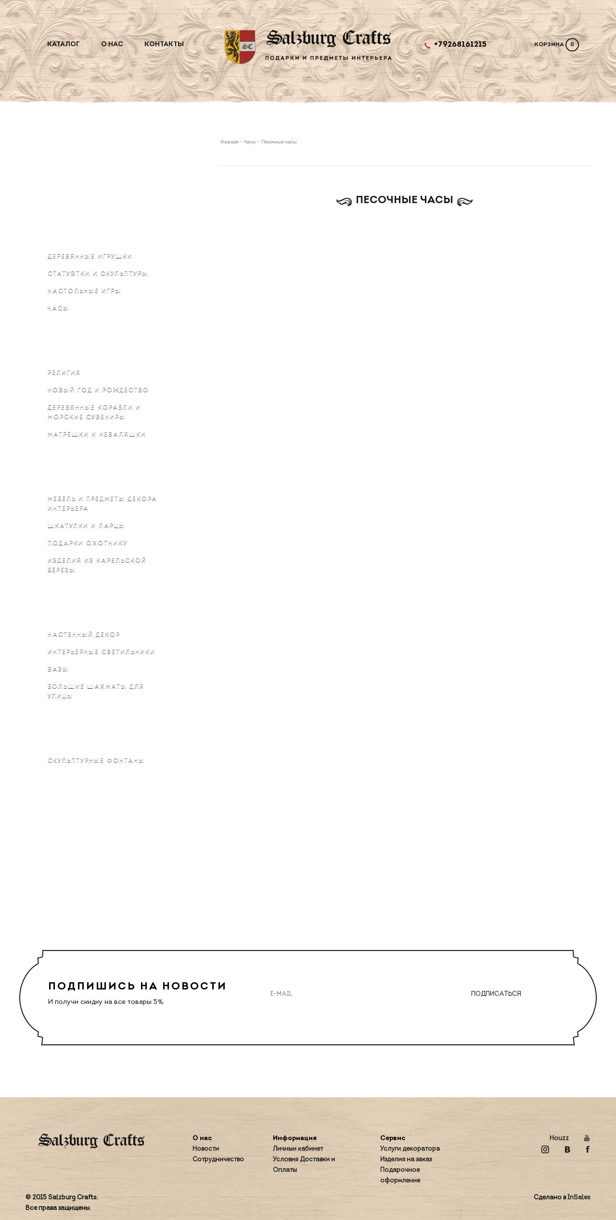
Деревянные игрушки (90, 256)
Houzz (559, 1138)
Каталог (63, 44)
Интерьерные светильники (101, 652)
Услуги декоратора (410, 1149)
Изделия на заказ (406, 1159)
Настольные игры (84, 291)
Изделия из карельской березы (97, 565)
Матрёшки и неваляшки (97, 434)
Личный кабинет (298, 1149)
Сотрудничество (218, 1159)
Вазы (58, 669)
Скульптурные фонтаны (96, 761)
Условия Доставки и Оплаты (304, 1164)
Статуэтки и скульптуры (98, 274)
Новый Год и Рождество (98, 390)
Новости (205, 1149)
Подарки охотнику (88, 543)
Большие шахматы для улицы (96, 691)
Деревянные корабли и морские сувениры (94, 412)
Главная (230, 142)
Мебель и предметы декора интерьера (102, 504)
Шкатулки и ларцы (86, 526)
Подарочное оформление (400, 1175)
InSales (578, 1197)
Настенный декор (84, 635)
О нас (112, 44)
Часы (58, 308)
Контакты (164, 44)
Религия (64, 373)
